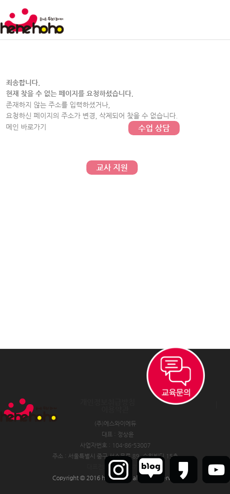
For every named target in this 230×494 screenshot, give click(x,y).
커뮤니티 (154, 49)
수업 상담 (154, 128)
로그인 (163, 19)
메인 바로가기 (26, 127)
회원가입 (190, 19)
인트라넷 (219, 19)
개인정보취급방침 (107, 402)
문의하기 (154, 88)
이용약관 (115, 409)
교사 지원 (112, 167)
